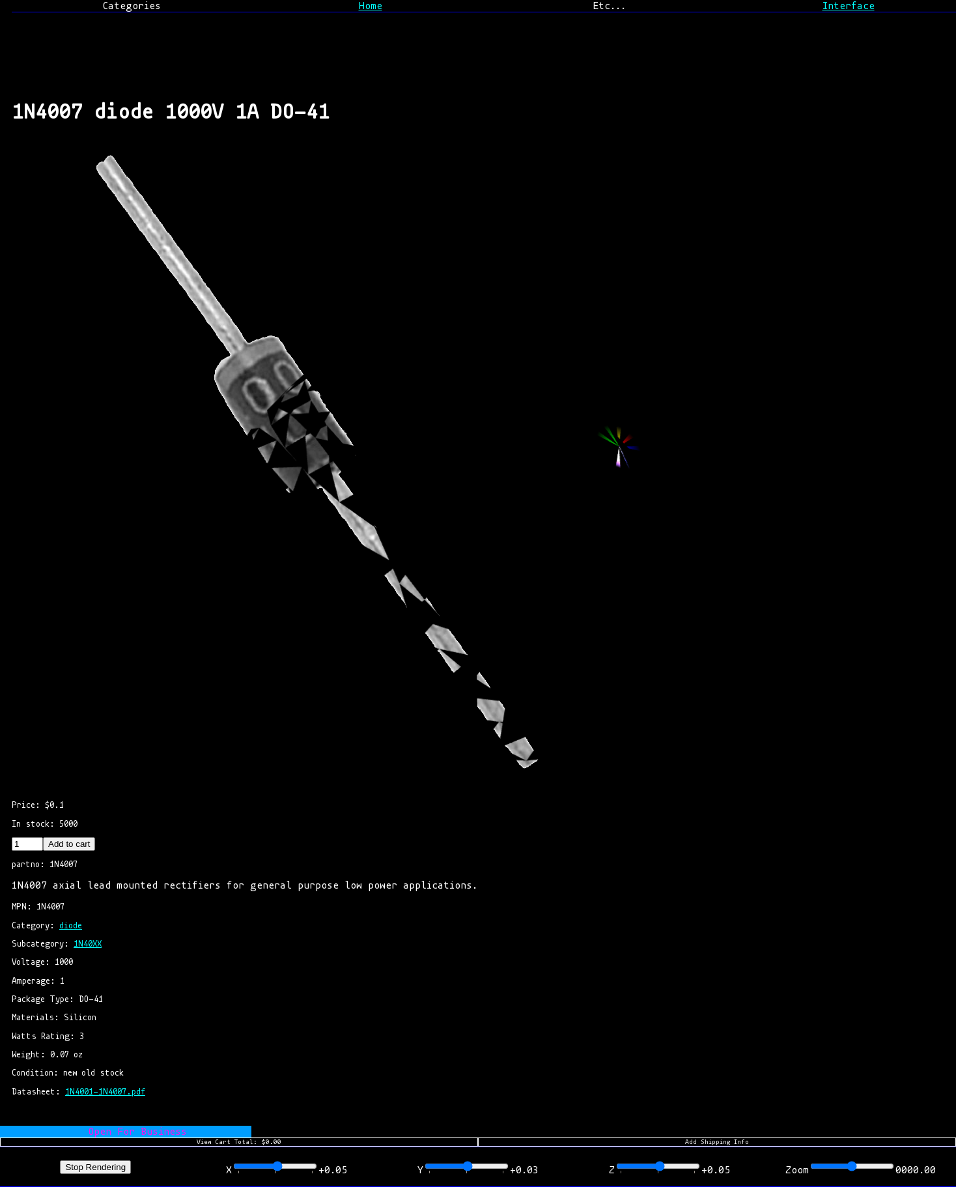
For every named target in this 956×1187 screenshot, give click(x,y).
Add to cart (69, 844)
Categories (131, 6)
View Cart (239, 1142)
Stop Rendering (95, 1167)
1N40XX (88, 944)
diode (70, 925)
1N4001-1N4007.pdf (105, 1091)
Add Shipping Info (717, 1142)
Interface (848, 6)
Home (370, 6)
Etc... (609, 6)
